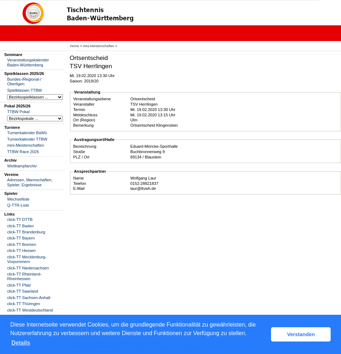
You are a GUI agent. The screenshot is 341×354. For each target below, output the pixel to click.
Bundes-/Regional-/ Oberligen (24, 81)
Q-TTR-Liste (18, 205)
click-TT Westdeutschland (30, 310)
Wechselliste (18, 199)
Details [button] (20, 343)
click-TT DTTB (19, 219)
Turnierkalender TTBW (27, 139)
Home (74, 46)
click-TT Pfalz (19, 285)
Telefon (79, 183)
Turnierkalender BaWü (27, 133)
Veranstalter (84, 104)
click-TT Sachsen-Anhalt (28, 297)
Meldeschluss (85, 115)
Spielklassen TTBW (24, 90)
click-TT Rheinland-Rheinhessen (24, 276)
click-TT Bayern (21, 238)
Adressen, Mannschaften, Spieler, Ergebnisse (29, 182)
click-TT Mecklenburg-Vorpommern (26, 259)
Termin (79, 109)
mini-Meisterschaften (98, 46)
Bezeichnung (84, 146)
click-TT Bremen (21, 244)
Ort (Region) (84, 120)
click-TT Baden (20, 226)
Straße (79, 152)
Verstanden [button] (301, 334)
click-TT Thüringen (23, 304)
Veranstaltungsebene (92, 99)
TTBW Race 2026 (23, 152)
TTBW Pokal (18, 112)
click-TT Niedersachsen (28, 268)
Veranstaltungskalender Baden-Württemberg (28, 62)
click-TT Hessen (21, 250)
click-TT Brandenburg (26, 232)
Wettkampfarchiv (22, 166)
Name (78, 178)
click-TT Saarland (22, 291)
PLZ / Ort (81, 157)
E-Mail (79, 188)
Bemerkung (83, 125)
